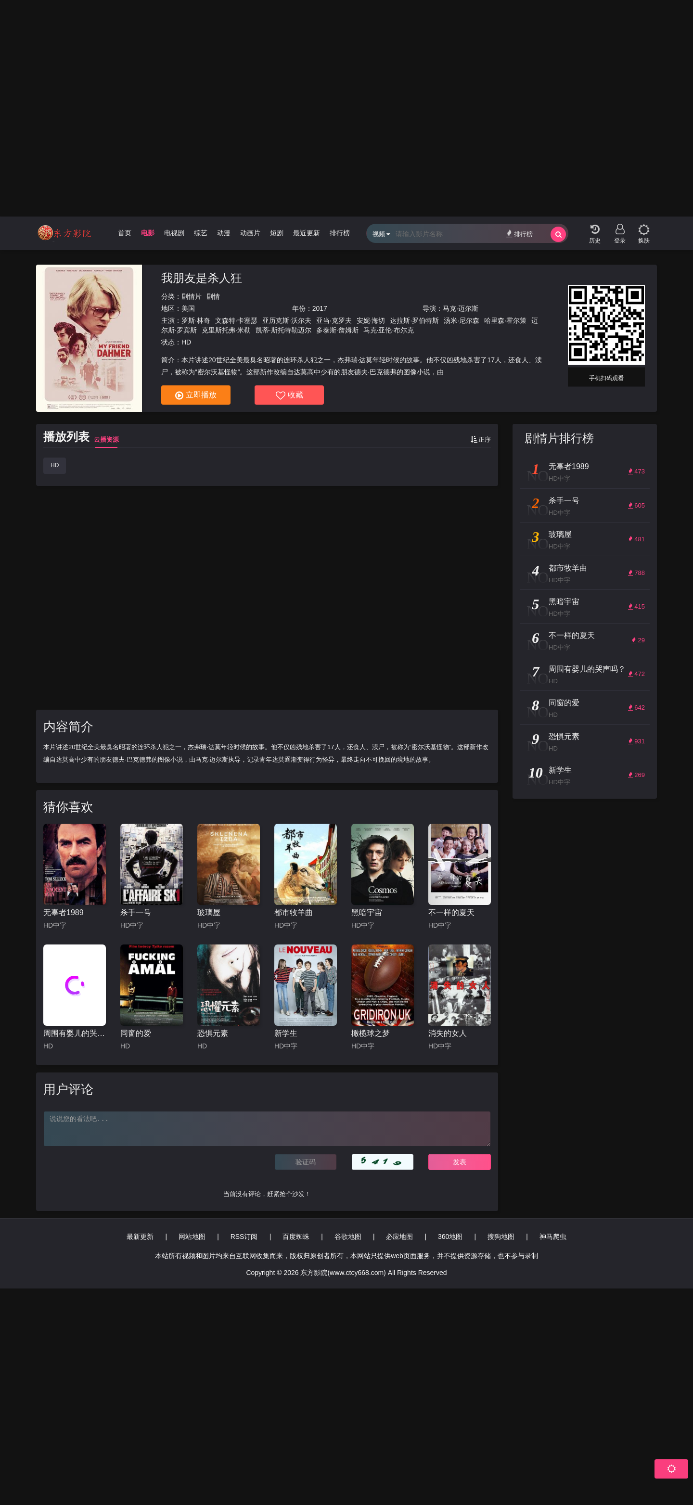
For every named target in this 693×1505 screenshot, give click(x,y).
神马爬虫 (552, 1236)
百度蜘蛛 (295, 1236)
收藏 (289, 395)
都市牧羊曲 (293, 912)
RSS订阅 (244, 1236)
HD (55, 465)
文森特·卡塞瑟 (236, 320)
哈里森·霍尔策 (505, 320)
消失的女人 (447, 1033)
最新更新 (140, 1236)
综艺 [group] (200, 233)
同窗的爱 (135, 1033)
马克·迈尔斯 (460, 308)
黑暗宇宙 (366, 912)
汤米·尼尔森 (461, 320)
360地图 (450, 1236)
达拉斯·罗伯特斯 (414, 320)
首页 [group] (124, 233)
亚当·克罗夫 (334, 320)
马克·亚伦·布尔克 (388, 330)
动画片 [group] (250, 233)
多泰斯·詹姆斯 (337, 330)
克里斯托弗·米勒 (226, 330)
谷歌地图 (347, 1236)
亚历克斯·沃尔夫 (286, 320)
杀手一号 (135, 912)
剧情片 (191, 296)
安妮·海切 (371, 320)
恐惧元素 (212, 1033)
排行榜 (519, 234)
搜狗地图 (501, 1236)
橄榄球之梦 (370, 1033)
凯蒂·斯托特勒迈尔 (283, 330)
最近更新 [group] (306, 233)
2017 (319, 308)
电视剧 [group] (174, 233)
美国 (188, 308)
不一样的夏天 (451, 912)
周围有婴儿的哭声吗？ (74, 1033)
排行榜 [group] (340, 233)
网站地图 (192, 1236)
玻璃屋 (208, 912)
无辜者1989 (63, 912)
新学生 (285, 1033)
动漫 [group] (224, 233)
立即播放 (196, 395)
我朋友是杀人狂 (201, 277)
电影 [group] (147, 233)
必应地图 (399, 1236)
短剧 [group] (276, 233)
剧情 (213, 296)
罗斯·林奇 (195, 320)
